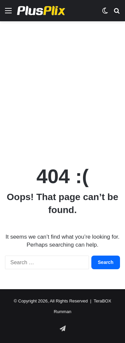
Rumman (62, 311)
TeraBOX (102, 300)
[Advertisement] (62, 90)
